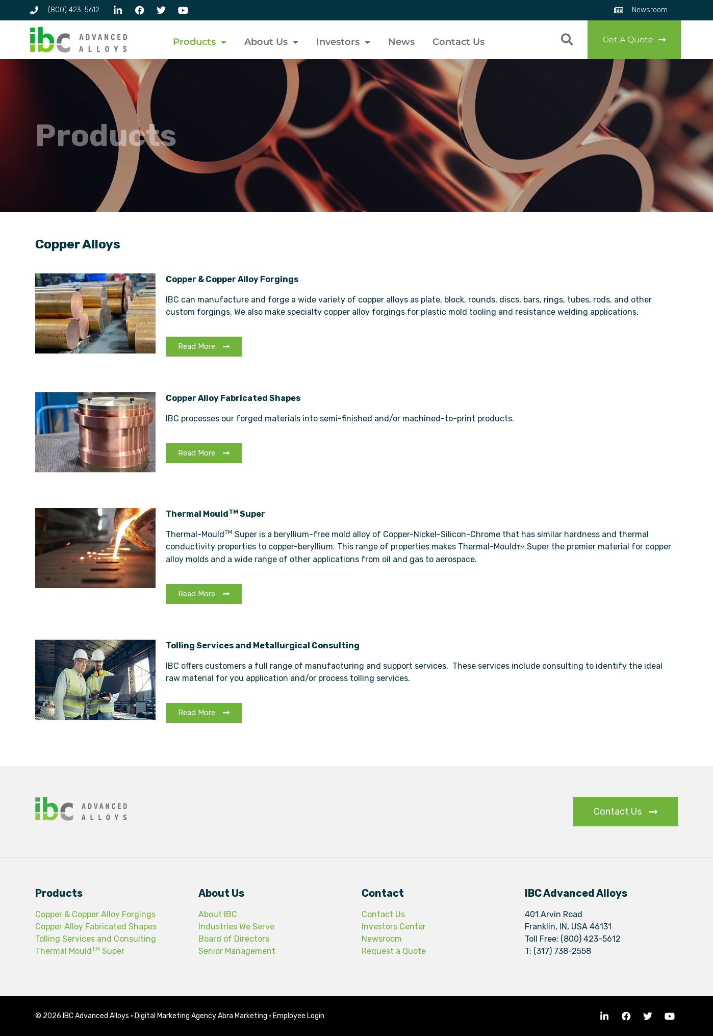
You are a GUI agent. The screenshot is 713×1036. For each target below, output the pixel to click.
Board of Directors (233, 939)
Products (199, 42)
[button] (567, 40)
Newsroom (382, 939)
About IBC (217, 914)
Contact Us (458, 41)
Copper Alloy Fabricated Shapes (96, 926)
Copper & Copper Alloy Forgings (95, 914)
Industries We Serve (236, 926)
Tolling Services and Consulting (95, 939)
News (401, 41)
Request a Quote (394, 951)
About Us (271, 42)
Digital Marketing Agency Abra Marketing (201, 1016)
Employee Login (298, 1016)
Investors (343, 42)
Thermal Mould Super (79, 951)
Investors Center (394, 926)
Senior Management (236, 951)
